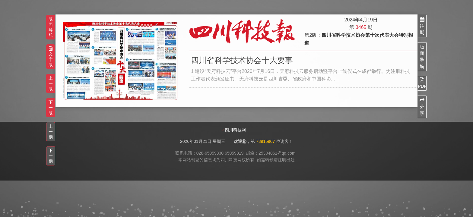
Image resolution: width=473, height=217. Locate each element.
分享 (422, 107)
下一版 (51, 107)
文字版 (51, 56)
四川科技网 (235, 130)
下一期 (51, 156)
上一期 (51, 132)
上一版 (51, 83)
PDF (422, 82)
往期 (422, 26)
